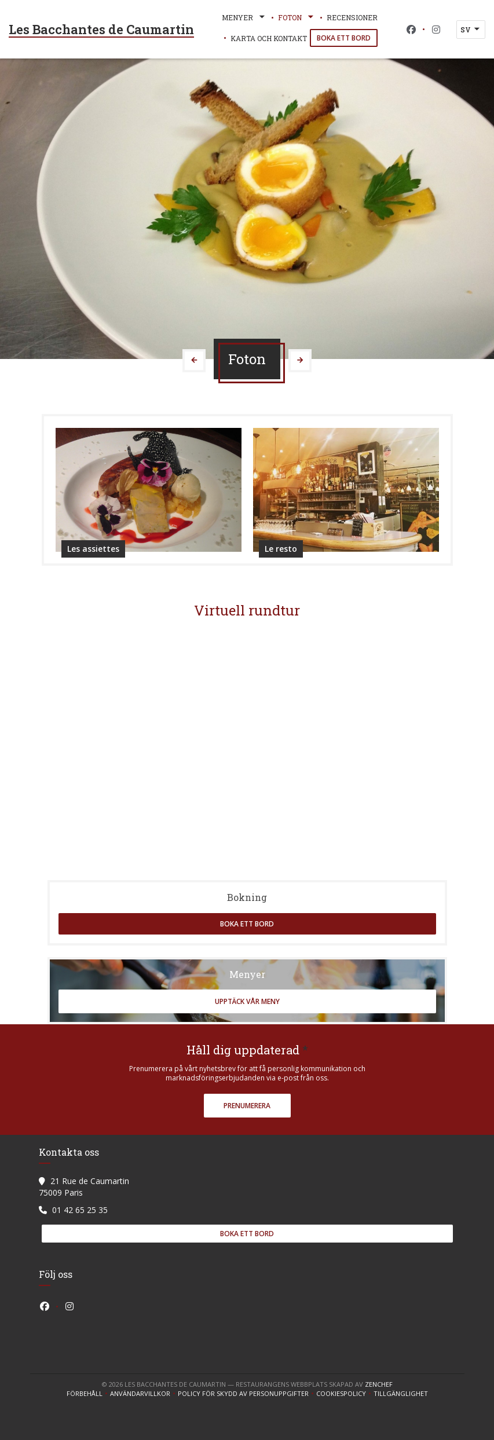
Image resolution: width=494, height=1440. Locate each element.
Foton (297, 17)
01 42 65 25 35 (80, 1209)
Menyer (244, 17)
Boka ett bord (344, 38)
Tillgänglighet (401, 1393)
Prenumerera (247, 1106)
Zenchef (379, 1384)
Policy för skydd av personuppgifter (247, 1393)
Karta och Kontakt (268, 38)
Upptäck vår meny (247, 1001)
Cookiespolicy (345, 1393)
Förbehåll (88, 1393)
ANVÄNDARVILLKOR (144, 1393)
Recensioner (352, 17)
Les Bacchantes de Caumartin (101, 29)
